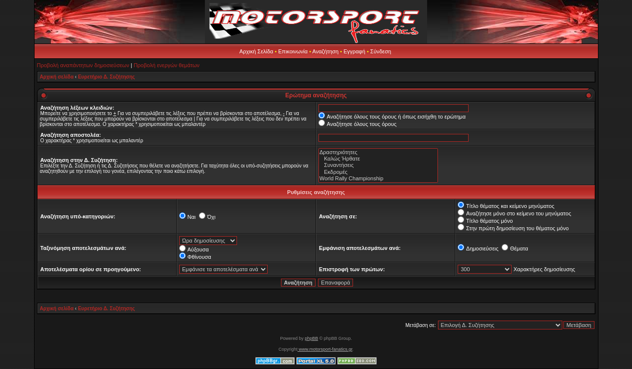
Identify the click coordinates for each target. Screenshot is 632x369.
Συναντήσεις (378, 165)
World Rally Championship (378, 178)
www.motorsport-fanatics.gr (324, 349)
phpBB (311, 338)
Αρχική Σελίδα (256, 51)
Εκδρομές (378, 172)
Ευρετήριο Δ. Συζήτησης (106, 77)
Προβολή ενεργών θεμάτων (166, 65)
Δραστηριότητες (378, 152)
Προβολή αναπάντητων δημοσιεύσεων (83, 65)
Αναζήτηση (326, 51)
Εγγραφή (354, 51)
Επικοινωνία (293, 51)
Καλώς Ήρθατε (378, 159)
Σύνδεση (380, 51)
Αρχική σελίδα (57, 77)
